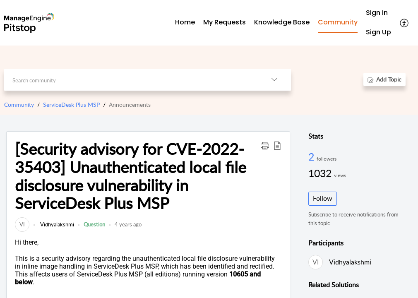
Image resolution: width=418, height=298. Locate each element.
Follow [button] (322, 198)
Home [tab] (185, 22)
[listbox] (274, 80)
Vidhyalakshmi (56, 224)
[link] (22, 224)
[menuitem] (378, 13)
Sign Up (378, 32)
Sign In (377, 12)
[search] (131, 80)
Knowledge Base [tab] (282, 22)
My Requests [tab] (224, 22)
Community (19, 104)
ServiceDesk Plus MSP (71, 104)
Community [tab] (338, 22)
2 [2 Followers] (312, 156)
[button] (265, 145)
